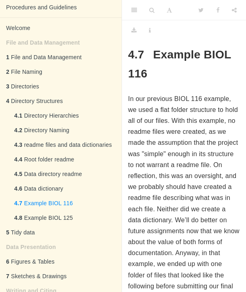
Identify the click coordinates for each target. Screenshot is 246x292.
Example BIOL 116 (43, 203)
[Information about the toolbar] (150, 30)
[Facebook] (218, 10)
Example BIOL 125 (43, 218)
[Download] (134, 30)
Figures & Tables (30, 261)
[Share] (234, 10)
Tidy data (20, 232)
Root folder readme (44, 159)
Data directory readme (48, 174)
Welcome (18, 28)
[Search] (152, 10)
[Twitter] (201, 10)
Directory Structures (34, 101)
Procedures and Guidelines (41, 7)
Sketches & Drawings (36, 276)
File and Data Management (44, 57)
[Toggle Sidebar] (134, 10)
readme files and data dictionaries (63, 145)
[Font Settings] (169, 10)
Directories (22, 86)
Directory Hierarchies (46, 115)
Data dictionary (38, 188)
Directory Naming (42, 130)
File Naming (24, 72)
